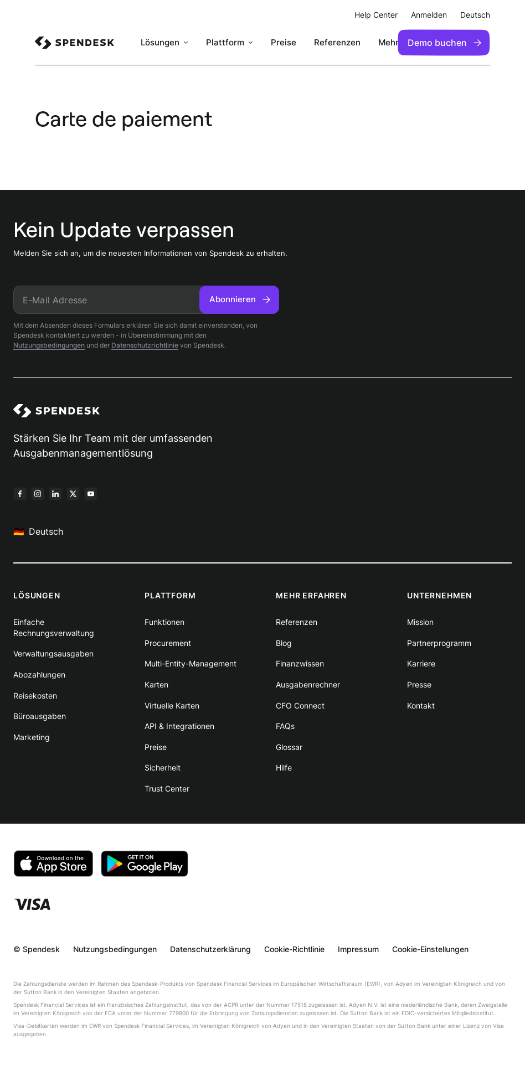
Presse (419, 684)
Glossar (289, 747)
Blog (284, 643)
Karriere (421, 663)
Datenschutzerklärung (210, 949)
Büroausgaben (39, 716)
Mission (420, 622)
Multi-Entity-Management (190, 663)
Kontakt (421, 705)
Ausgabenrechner (308, 684)
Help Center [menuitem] (376, 14)
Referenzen (296, 622)
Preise (156, 747)
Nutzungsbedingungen (49, 345)
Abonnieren (239, 299)
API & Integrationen (179, 726)
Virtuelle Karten (172, 705)
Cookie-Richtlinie (294, 949)
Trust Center (167, 788)
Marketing (31, 737)
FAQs (285, 726)
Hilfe (284, 767)
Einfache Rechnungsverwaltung (53, 627)
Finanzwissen (300, 663)
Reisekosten (35, 695)
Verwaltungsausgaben (53, 653)
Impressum (358, 949)
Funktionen (164, 622)
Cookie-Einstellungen (430, 949)
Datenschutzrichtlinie (144, 345)
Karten (156, 684)
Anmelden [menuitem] (429, 14)
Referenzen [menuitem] (337, 42)
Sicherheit (163, 767)
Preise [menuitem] (283, 42)
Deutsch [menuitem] (475, 14)
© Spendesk (36, 949)
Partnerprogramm (439, 643)
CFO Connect (300, 705)
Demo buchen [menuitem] (444, 42)
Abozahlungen (39, 674)
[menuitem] (74, 42)
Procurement (168, 643)
